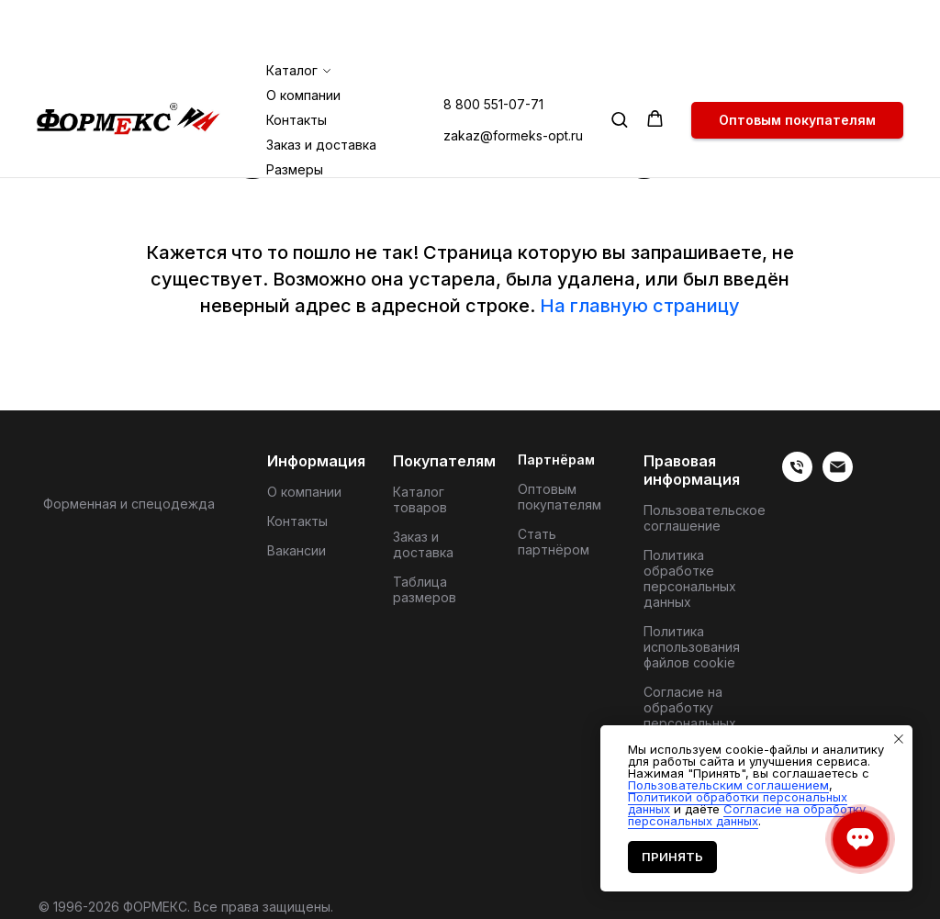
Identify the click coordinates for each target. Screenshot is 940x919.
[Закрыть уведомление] (899, 739)
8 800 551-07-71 (493, 42)
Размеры (294, 107)
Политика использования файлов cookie (691, 646)
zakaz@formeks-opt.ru (513, 73)
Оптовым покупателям (559, 496)
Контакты (296, 57)
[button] (619, 56)
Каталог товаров (420, 499)
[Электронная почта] (837, 477)
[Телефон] (797, 477)
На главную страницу (640, 306)
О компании (303, 32)
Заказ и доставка (321, 82)
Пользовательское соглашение (704, 517)
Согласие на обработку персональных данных (689, 715)
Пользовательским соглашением (728, 785)
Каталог (292, 8)
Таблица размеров (424, 589)
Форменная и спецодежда (129, 503)
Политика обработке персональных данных (689, 578)
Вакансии (296, 550)
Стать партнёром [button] (553, 541)
